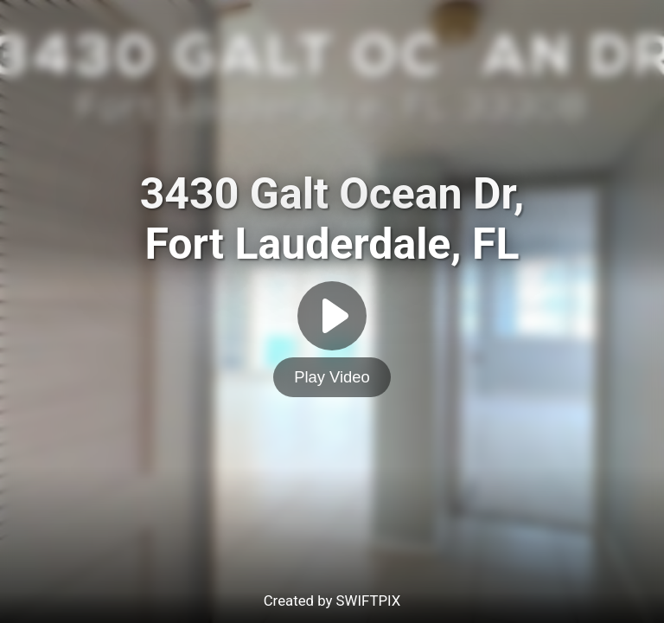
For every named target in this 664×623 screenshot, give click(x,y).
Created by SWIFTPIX (332, 600)
